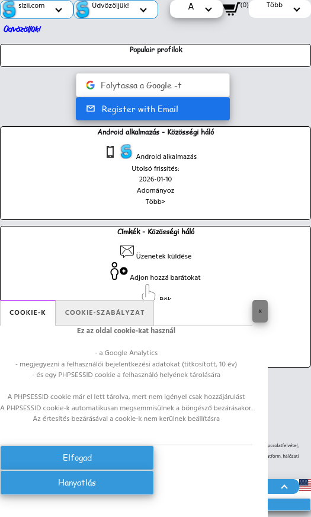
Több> (156, 202)
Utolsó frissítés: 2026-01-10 (155, 174)
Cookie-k (27, 313)
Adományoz (156, 191)
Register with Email (131, 108)
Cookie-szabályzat (105, 313)
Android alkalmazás (150, 153)
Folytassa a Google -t (134, 85)
